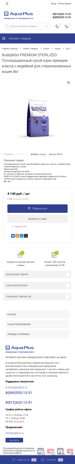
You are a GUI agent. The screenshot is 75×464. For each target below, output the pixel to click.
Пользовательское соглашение (18, 448)
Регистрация (64, 3)
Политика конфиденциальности (19, 450)
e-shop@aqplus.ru (16, 387)
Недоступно (19, 226)
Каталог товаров (16, 38)
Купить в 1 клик (37, 218)
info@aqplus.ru (15, 433)
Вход (53, 3)
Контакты (14, 440)
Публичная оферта (12, 453)
